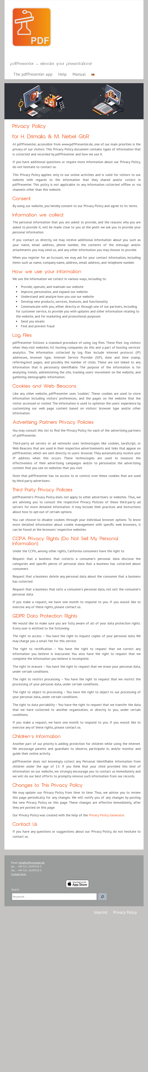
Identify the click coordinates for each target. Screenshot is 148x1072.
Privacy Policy (125, 912)
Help (62, 74)
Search (15, 889)
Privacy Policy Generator (106, 815)
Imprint (100, 912)
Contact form (18, 874)
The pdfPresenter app (32, 74)
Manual (79, 74)
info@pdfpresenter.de (31, 862)
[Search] (102, 896)
